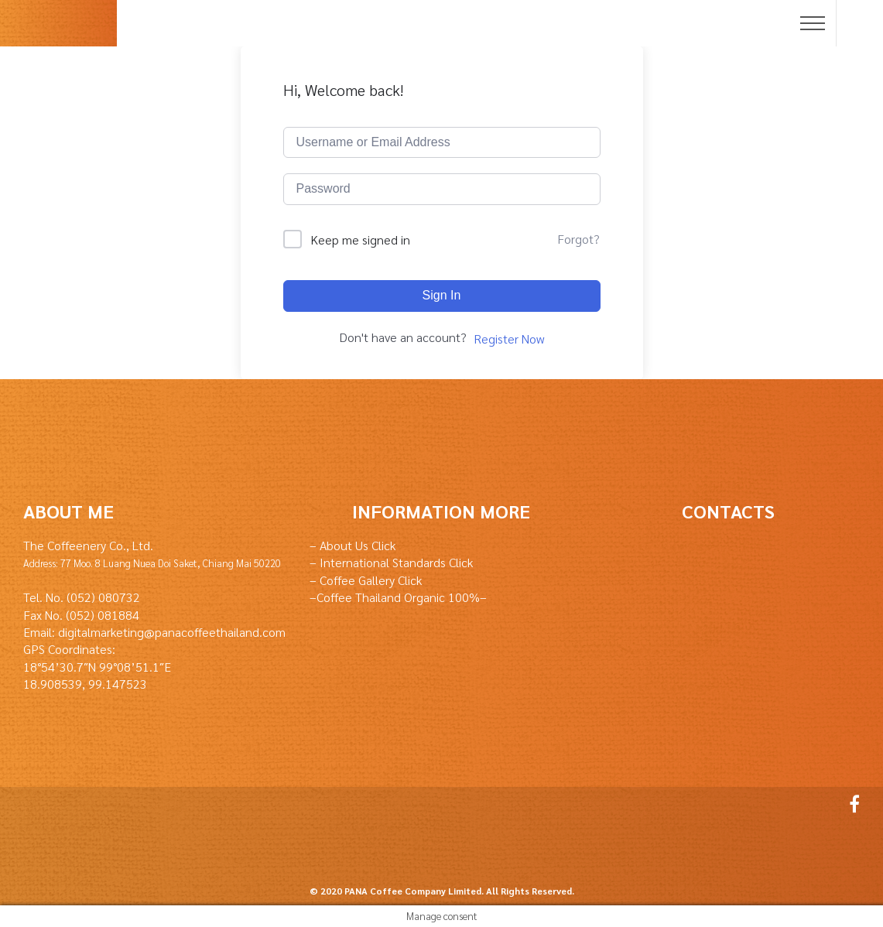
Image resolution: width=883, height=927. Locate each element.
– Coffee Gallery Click (366, 580)
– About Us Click (352, 545)
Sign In (442, 295)
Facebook (850, 804)
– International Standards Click (391, 562)
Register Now (509, 338)
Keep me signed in (360, 239)
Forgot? (578, 239)
